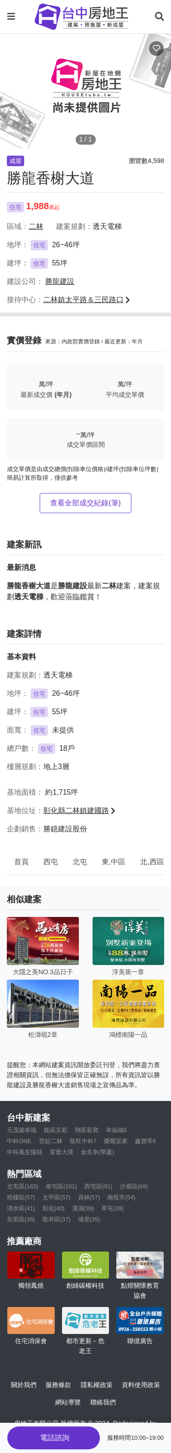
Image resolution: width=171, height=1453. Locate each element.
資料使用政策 (141, 1384)
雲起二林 (50, 1141)
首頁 (21, 862)
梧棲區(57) (21, 1197)
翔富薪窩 (86, 1130)
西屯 (50, 862)
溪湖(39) (83, 1208)
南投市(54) (121, 1197)
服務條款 (58, 1384)
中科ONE (19, 1141)
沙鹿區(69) (134, 1186)
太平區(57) (56, 1197)
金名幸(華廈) (97, 1152)
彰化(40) (53, 1208)
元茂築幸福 (21, 1130)
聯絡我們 (103, 1402)
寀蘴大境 (61, 1152)
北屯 (80, 862)
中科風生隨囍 (24, 1152)
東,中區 (113, 862)
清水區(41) (21, 1208)
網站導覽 (68, 1402)
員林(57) (89, 1197)
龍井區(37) (56, 1219)
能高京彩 (55, 1130)
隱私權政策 (97, 1384)
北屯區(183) (22, 1186)
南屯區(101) (61, 1186)
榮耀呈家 (116, 1141)
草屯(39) (112, 1208)
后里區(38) (21, 1219)
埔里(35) (89, 1219)
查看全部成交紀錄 (85, 503)
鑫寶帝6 (145, 1141)
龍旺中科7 (83, 1141)
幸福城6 (116, 1130)
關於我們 (23, 1384)
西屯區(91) (98, 1186)
